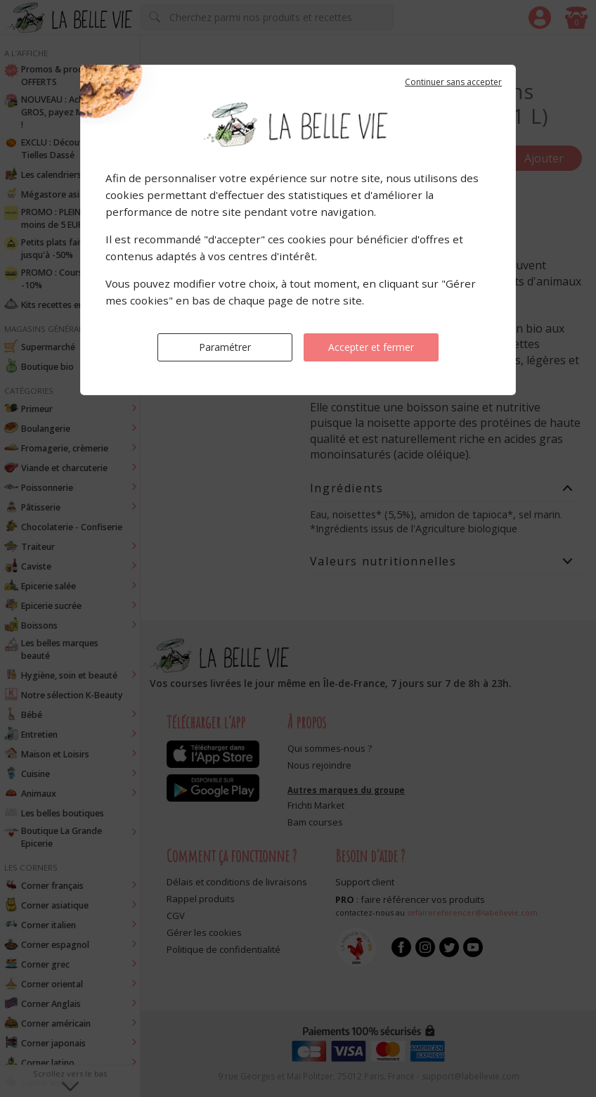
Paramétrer (225, 347)
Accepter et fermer (371, 347)
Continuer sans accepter (453, 82)
